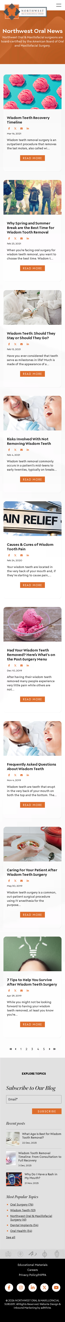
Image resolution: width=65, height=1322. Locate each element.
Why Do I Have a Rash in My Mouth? (41, 1176)
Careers (32, 1270)
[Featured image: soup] (32, 844)
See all (10, 1237)
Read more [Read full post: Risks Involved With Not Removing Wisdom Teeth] (32, 479)
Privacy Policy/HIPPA (32, 1275)
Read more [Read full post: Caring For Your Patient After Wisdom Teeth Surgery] (32, 914)
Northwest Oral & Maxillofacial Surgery (31, 1217)
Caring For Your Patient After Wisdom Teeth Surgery (32, 872)
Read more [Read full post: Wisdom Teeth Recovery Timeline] (32, 158)
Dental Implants (24, 1225)
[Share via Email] (21, 128)
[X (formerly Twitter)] (44, 1287)
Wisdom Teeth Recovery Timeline (28, 120)
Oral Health (21, 1231)
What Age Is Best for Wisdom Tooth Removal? (41, 1135)
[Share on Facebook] (9, 128)
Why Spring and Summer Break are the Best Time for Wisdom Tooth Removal (30, 228)
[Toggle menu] (59, 5)
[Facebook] (9, 1287)
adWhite (46, 1307)
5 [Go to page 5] (44, 1049)
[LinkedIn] (32, 1287)
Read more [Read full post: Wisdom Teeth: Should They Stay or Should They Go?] (32, 374)
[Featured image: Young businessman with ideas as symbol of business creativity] (32, 954)
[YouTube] (56, 1287)
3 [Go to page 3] (32, 1049)
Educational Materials (32, 1265)
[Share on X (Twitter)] (15, 128)
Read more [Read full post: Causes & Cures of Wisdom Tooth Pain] (32, 585)
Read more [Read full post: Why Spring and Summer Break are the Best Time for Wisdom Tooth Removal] (32, 268)
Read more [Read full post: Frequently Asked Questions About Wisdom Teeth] (32, 805)
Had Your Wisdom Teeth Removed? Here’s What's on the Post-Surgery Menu (31, 655)
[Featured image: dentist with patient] (32, 413)
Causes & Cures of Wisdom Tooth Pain (30, 546)
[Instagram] (21, 1287)
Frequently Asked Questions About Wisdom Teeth (31, 766)
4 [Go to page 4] (38, 1049)
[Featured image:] (32, 92)
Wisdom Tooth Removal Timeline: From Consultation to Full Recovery (39, 1156)
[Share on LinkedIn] (28, 128)
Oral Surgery (21, 1204)
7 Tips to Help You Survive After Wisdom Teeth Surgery (32, 982)
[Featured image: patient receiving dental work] (32, 307)
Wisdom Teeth (23, 1210)
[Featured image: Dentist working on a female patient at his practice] (32, 739)
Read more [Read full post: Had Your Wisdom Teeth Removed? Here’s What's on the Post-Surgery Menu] (32, 699)
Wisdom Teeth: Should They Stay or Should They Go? (31, 335)
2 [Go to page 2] (26, 1049)
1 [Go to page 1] (20, 1049)
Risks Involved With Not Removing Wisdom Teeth (29, 441)
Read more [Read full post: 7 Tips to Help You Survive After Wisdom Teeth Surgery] (32, 1024)
